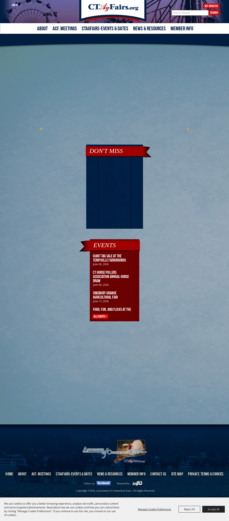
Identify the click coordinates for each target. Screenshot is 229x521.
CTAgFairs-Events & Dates (105, 28)
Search (214, 12)
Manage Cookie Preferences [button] (154, 509)
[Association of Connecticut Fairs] (114, 11)
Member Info (182, 28)
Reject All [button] (189, 509)
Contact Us (158, 474)
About (42, 28)
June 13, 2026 (101, 301)
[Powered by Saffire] (137, 483)
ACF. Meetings (65, 28)
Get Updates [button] (211, 6)
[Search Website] (190, 13)
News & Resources (149, 28)
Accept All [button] (213, 509)
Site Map (177, 474)
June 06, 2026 (101, 264)
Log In (15, 5)
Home (9, 474)
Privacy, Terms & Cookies (205, 474)
